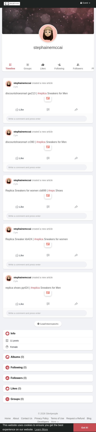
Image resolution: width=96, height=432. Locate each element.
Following (17, 367)
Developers (43, 421)
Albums (15, 357)
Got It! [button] (84, 427)
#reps (51, 190)
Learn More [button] (41, 429)
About (16, 418)
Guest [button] (85, 3)
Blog (89, 418)
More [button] (55, 421)
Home (8, 418)
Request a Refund (75, 418)
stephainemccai (48, 47)
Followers (17, 378)
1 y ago (17, 87)
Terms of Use (57, 418)
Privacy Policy (42, 418)
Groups (15, 399)
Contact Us (26, 418)
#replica (42, 93)
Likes (14, 388)
